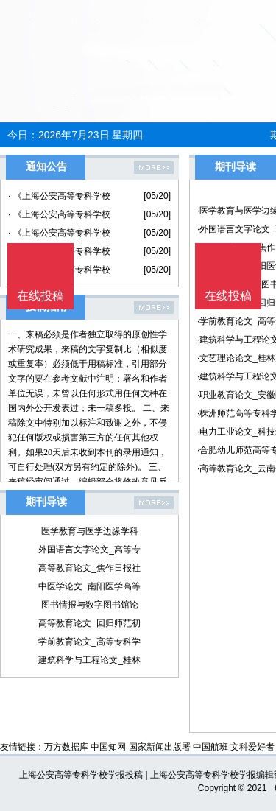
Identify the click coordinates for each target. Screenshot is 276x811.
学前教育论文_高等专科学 (89, 641)
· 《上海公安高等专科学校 (59, 196)
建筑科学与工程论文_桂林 (89, 660)
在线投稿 (228, 295)
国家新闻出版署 (160, 747)
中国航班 (210, 747)
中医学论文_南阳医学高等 (89, 586)
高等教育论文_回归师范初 (89, 623)
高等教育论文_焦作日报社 (89, 568)
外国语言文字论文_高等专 (89, 549)
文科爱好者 (252, 747)
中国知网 (108, 747)
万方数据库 (66, 747)
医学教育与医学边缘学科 (89, 531)
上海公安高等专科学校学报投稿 (81, 775)
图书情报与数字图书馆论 (89, 605)
